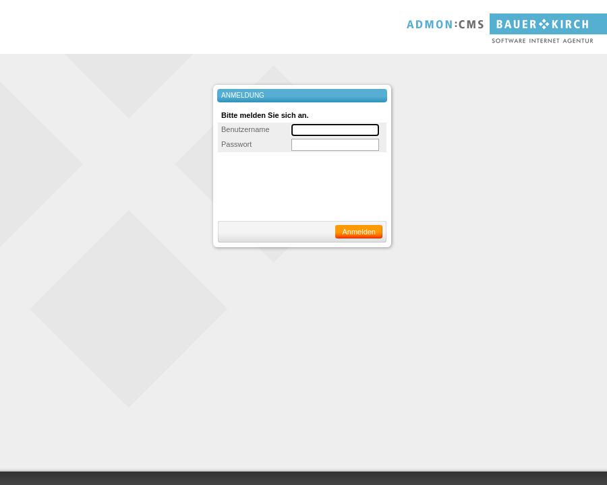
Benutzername (245, 129)
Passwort (236, 144)
